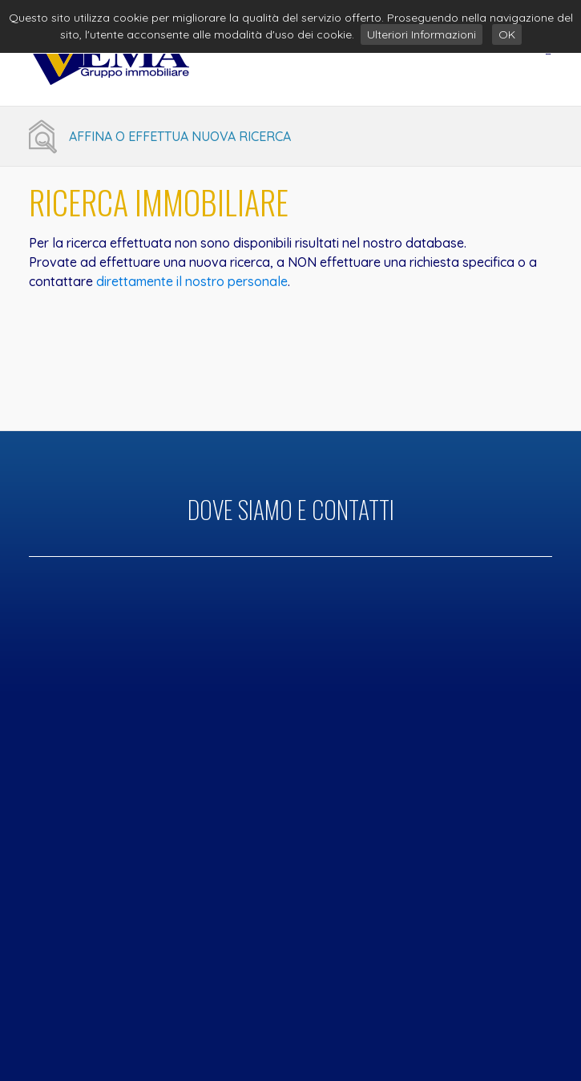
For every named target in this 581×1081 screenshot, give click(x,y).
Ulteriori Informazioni (421, 34)
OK (506, 34)
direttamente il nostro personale (192, 281)
